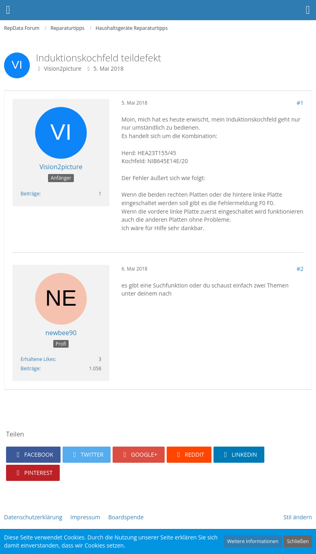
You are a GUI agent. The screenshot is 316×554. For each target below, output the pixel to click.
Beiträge (30, 193)
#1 (300, 103)
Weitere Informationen (252, 541)
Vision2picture (63, 68)
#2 (300, 269)
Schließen (298, 541)
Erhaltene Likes (38, 359)
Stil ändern (298, 517)
